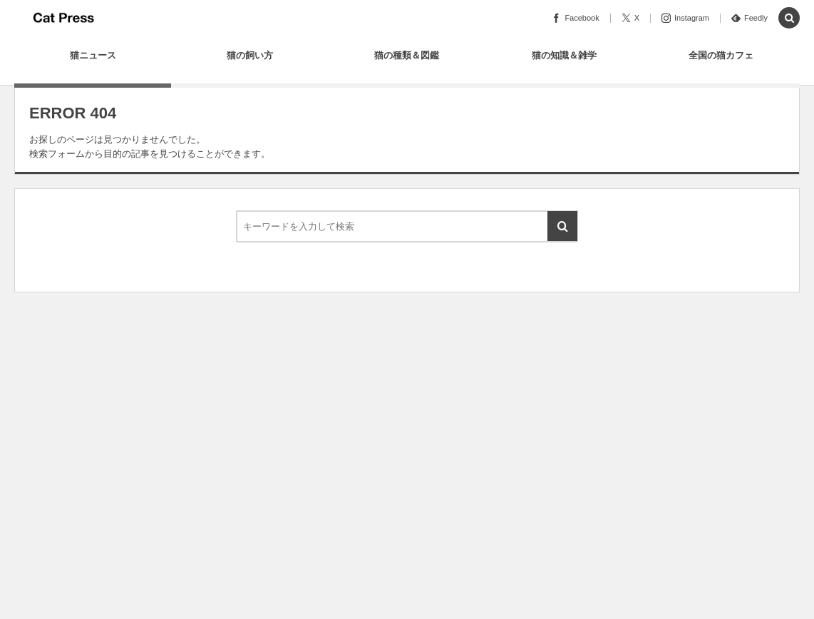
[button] (789, 19)
